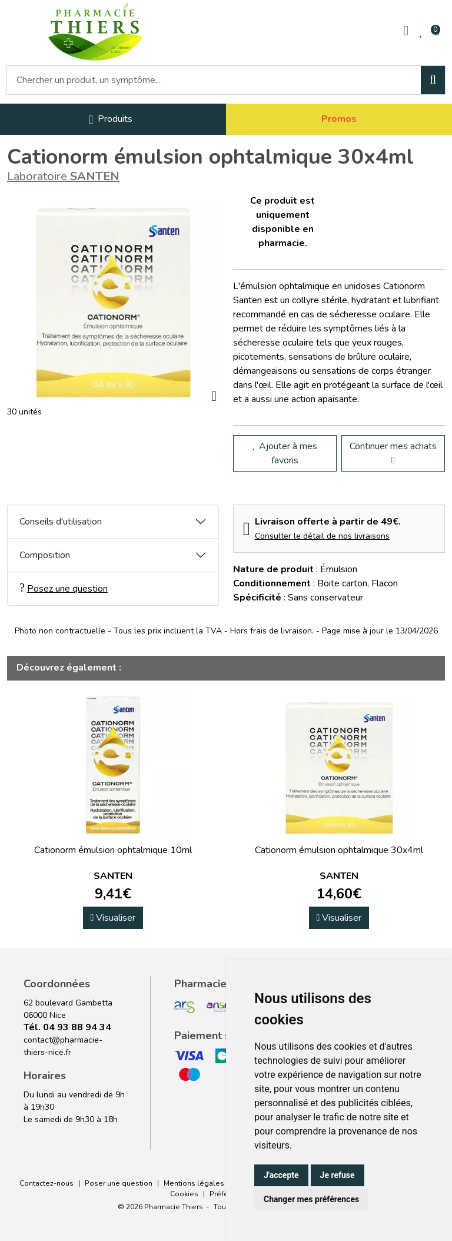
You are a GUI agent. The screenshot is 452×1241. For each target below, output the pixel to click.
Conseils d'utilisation (60, 521)
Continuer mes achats (393, 452)
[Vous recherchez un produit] (214, 80)
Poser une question (118, 1183)
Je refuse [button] (337, 1175)
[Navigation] (110, 119)
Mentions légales (194, 1183)
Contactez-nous (46, 1183)
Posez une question (63, 588)
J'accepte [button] (281, 1175)
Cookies (184, 1194)
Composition (44, 555)
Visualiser (113, 917)
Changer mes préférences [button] (311, 1199)
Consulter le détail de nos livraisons (322, 536)
